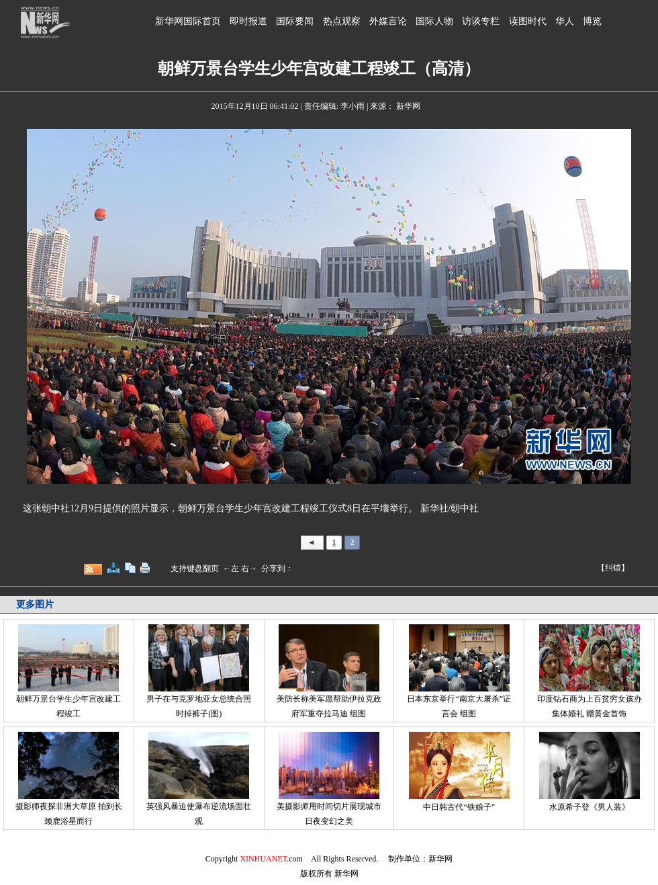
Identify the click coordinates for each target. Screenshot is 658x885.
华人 (564, 21)
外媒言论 (388, 21)
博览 (592, 21)
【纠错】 (613, 568)
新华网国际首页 (188, 21)
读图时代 (528, 21)
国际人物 (434, 21)
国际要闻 (295, 21)
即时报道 (248, 21)
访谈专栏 (481, 21)
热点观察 (342, 21)
